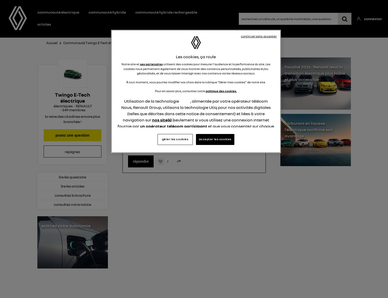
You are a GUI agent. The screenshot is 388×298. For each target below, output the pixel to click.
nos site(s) (162, 119)
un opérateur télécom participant (173, 126)
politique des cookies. (221, 91)
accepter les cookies (215, 139)
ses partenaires (151, 64)
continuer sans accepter (259, 36)
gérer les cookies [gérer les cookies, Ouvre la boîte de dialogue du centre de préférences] (175, 139)
